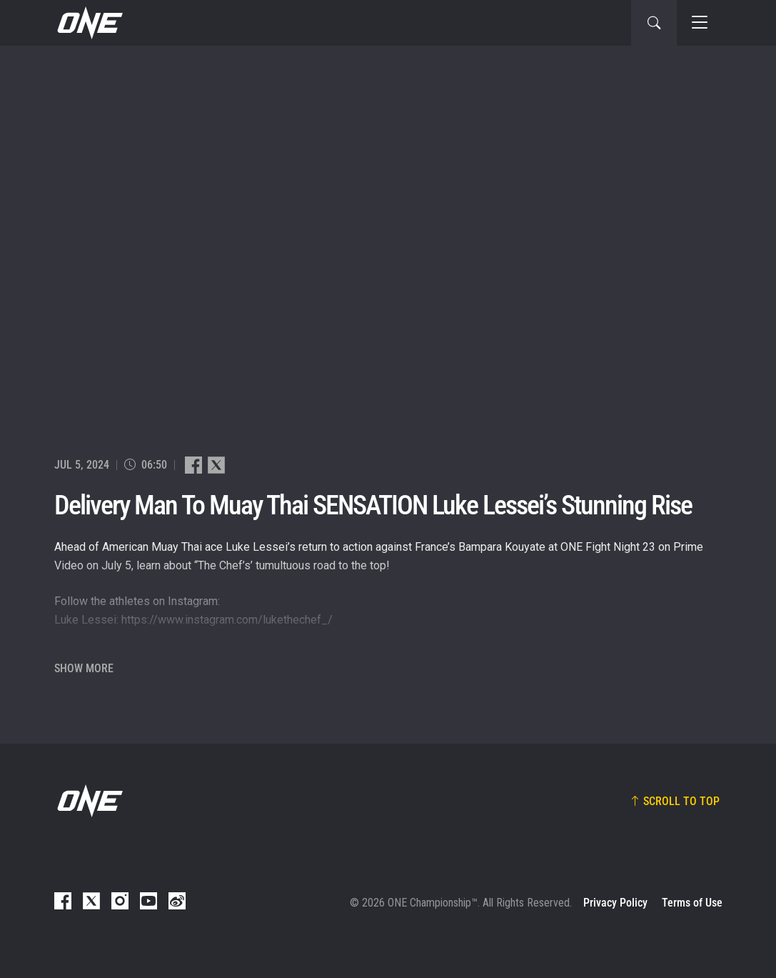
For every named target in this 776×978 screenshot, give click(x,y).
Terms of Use (692, 902)
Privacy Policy (615, 902)
